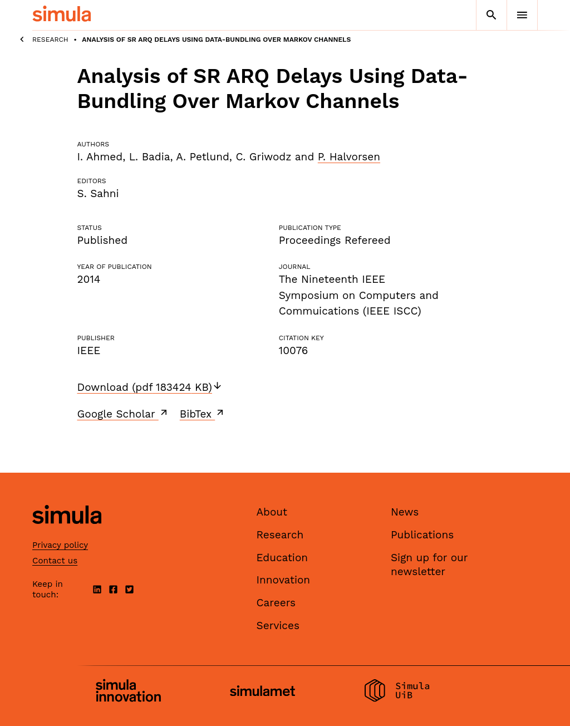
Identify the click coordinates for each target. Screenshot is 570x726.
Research (50, 39)
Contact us (54, 561)
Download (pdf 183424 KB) (150, 387)
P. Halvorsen (349, 156)
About (272, 512)
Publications (422, 534)
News (405, 512)
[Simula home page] (66, 533)
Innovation (284, 579)
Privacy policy (60, 545)
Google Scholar (123, 413)
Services (278, 625)
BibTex (203, 413)
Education (282, 557)
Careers (276, 602)
